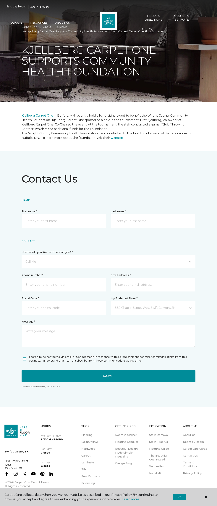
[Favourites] (150, 29)
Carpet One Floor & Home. (32, 482)
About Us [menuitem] (189, 435)
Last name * (118, 211)
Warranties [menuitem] (156, 466)
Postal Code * (30, 298)
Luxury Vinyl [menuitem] (89, 442)
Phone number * (32, 275)
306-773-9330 (39, 6)
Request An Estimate (182, 17)
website (117, 138)
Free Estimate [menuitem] (90, 476)
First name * (29, 211)
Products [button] (14, 22)
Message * (28, 321)
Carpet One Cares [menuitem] (195, 448)
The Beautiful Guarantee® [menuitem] (158, 457)
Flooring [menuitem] (87, 435)
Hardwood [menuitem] (88, 448)
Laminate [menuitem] (87, 462)
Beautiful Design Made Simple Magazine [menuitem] (126, 452)
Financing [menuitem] (88, 483)
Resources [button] (39, 22)
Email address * (121, 275)
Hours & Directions (153, 17)
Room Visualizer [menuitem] (126, 435)
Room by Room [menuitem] (193, 442)
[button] (143, 29)
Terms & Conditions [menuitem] (190, 464)
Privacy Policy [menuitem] (192, 473)
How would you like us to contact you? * (47, 252)
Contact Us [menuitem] (190, 455)
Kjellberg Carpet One (37, 115)
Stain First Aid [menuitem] (158, 442)
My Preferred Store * (124, 298)
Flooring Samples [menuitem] (127, 442)
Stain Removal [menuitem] (159, 435)
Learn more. (131, 499)
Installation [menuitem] (156, 473)
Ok (179, 497)
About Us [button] (62, 22)
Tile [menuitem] (83, 469)
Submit (108, 376)
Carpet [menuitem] (85, 455)
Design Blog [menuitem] (123, 463)
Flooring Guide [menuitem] (159, 448)
